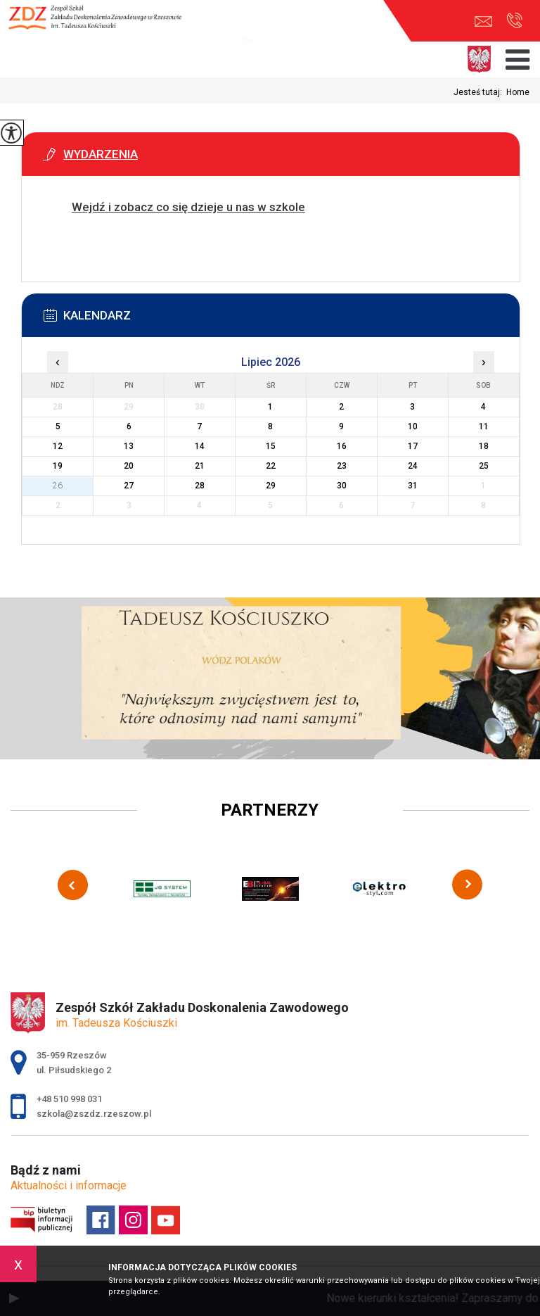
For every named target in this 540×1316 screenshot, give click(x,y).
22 (271, 466)
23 (342, 466)
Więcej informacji (83, 242)
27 (129, 486)
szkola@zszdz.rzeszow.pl (483, 21)
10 (413, 426)
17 (413, 446)
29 (271, 486)
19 (58, 466)
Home (517, 92)
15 (271, 446)
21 (200, 466)
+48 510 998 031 (514, 20)
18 (484, 446)
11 (484, 426)
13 (129, 446)
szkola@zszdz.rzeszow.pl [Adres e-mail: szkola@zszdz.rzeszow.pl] (94, 1113)
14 (200, 446)
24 (413, 466)
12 (58, 446)
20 (129, 466)
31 (413, 486)
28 (200, 486)
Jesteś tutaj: (480, 92)
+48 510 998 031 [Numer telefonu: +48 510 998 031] (69, 1099)
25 (484, 466)
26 (58, 486)
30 (342, 486)
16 (342, 446)
